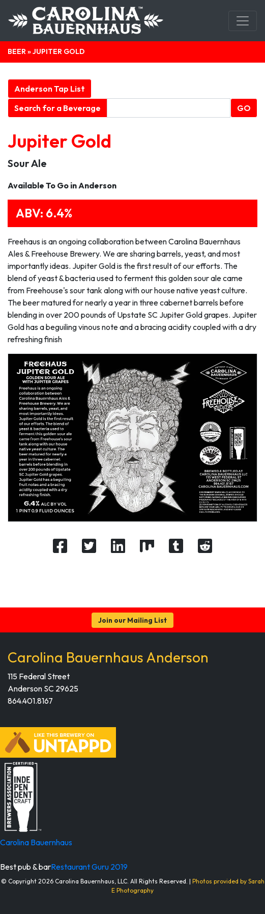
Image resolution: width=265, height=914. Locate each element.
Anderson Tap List (49, 89)
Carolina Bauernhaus (36, 842)
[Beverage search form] (168, 108)
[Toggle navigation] (242, 21)
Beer (17, 51)
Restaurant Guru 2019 (89, 867)
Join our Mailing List (132, 620)
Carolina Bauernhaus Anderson (108, 657)
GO (244, 108)
